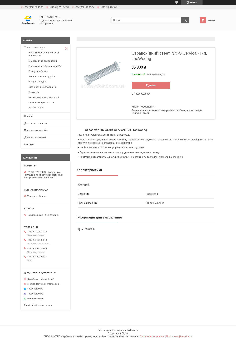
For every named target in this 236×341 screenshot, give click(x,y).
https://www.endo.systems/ (40, 279)
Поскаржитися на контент (152, 336)
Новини (28, 116)
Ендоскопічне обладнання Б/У (44, 66)
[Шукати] (185, 20)
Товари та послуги (34, 47)
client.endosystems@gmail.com (43, 284)
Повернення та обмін (36, 130)
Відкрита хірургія (37, 81)
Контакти (29, 144)
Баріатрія (33, 92)
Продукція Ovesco (38, 71)
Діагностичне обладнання (42, 87)
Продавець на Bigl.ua (118, 333)
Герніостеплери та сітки (41, 102)
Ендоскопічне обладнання (42, 61)
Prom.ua (134, 330)
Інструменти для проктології (43, 97)
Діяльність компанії (35, 137)
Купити (151, 85)
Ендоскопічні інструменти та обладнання (43, 54)
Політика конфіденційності (179, 336)
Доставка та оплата (35, 123)
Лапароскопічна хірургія (41, 76)
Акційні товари (36, 107)
